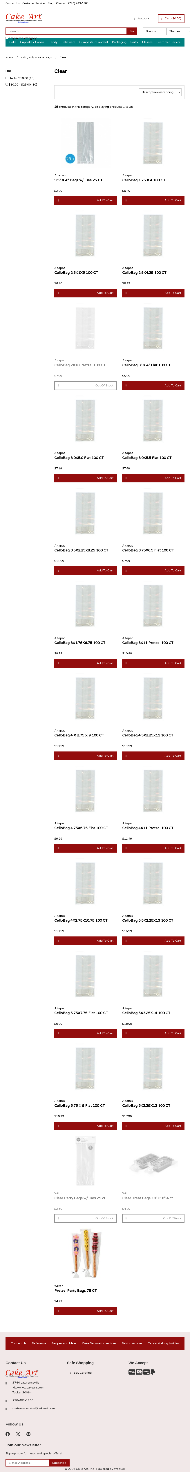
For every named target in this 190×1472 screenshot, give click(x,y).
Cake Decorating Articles (99, 1343)
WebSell (119, 1469)
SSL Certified (81, 1373)
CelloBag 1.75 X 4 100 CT (143, 180)
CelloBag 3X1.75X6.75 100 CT (79, 643)
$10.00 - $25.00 (20, 84)
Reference (39, 1343)
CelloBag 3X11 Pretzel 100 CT (147, 643)
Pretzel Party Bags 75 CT (75, 1290)
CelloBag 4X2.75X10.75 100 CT (81, 920)
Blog (50, 3)
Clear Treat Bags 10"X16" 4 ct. (147, 1198)
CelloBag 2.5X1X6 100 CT (76, 273)
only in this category (21, 38)
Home (9, 57)
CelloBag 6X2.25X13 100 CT (146, 1105)
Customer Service (33, 3)
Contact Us (13, 3)
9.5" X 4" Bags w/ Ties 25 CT (78, 180)
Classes (61, 3)
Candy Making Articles (163, 1343)
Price (9, 70)
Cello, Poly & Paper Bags (36, 57)
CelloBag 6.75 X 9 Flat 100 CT (79, 1105)
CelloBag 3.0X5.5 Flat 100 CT (147, 458)
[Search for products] (66, 31)
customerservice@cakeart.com (33, 1408)
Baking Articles (132, 1343)
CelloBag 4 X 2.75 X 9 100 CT (79, 735)
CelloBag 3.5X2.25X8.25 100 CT (81, 550)
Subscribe (59, 1463)
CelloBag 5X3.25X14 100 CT (146, 1013)
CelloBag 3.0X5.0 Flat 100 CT (79, 458)
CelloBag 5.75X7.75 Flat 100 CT (81, 1013)
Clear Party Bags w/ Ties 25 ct (79, 1198)
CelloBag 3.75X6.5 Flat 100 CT (148, 550)
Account (141, 18)
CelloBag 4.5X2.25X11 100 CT (147, 735)
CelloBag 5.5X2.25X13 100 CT (147, 920)
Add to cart (85, 200)
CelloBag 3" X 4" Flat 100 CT (146, 365)
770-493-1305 (22, 1400)
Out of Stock (85, 385)
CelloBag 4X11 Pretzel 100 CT (147, 828)
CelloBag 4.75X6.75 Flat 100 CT (81, 828)
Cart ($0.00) (171, 18)
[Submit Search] (131, 31)
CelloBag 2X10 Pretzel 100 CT (80, 365)
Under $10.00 (19, 78)
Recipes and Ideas (64, 1343)
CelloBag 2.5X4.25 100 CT (144, 273)
